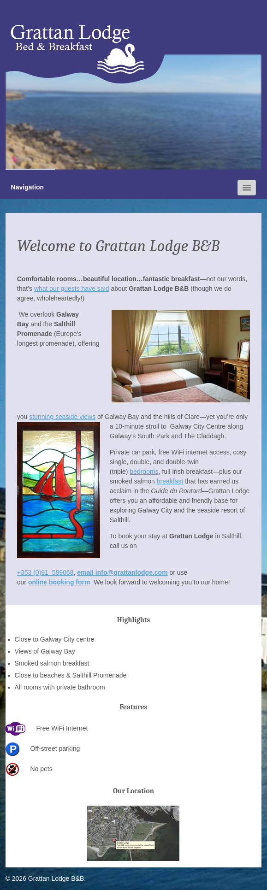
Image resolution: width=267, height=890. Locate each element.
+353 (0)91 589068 (45, 572)
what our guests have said (71, 288)
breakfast (170, 481)
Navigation (27, 187)
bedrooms (144, 471)
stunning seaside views (62, 416)
